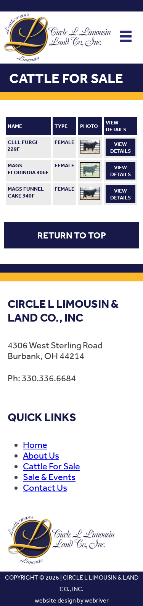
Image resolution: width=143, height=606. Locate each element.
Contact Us (45, 487)
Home (35, 444)
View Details (120, 147)
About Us (41, 455)
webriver (97, 600)
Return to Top (71, 235)
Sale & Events (49, 476)
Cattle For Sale (51, 466)
